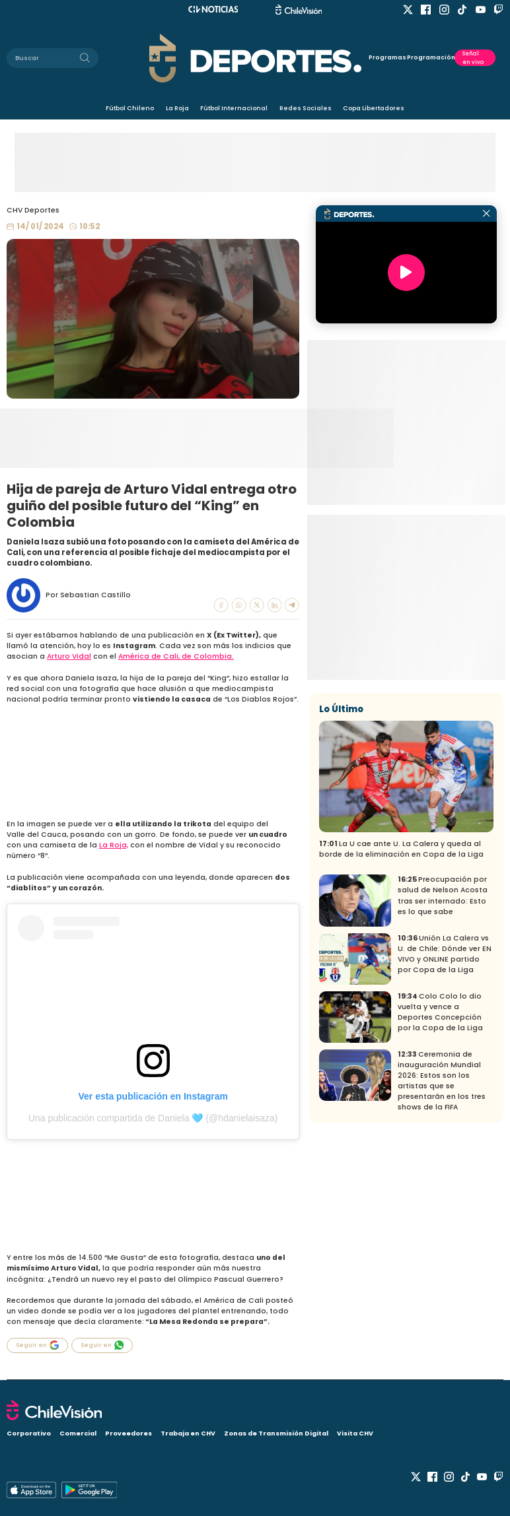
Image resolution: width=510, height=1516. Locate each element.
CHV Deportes (33, 210)
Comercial (77, 1433)
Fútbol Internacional (234, 108)
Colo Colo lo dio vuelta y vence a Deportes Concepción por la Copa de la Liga (440, 1012)
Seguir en (37, 1345)
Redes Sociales (305, 108)
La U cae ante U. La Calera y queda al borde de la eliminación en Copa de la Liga (401, 849)
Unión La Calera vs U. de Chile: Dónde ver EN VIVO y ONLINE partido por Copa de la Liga (445, 954)
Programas (387, 57)
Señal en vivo (473, 57)
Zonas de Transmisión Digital (276, 1433)
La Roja (177, 108)
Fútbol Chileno (130, 108)
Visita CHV (355, 1433)
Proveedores (128, 1433)
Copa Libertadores (373, 108)
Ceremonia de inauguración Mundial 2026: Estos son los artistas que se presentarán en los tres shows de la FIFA (442, 1080)
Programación (431, 57)
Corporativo (29, 1433)
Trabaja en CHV (188, 1433)
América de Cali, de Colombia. (176, 656)
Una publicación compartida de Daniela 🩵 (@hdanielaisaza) (153, 1118)
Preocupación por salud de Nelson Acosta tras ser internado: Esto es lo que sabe (443, 895)
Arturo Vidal (69, 656)
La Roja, (113, 845)
